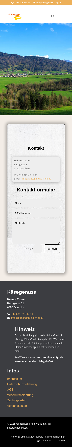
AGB (10, 389)
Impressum (14, 379)
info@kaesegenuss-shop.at (36, 178)
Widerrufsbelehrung (20, 395)
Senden (52, 248)
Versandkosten (17, 405)
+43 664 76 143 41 (22, 314)
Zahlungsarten (16, 400)
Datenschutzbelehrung (22, 384)
